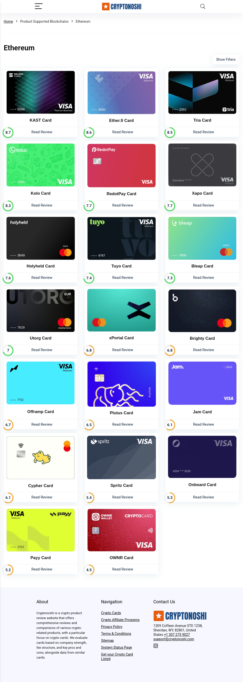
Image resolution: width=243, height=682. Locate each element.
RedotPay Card (121, 193)
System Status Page (116, 647)
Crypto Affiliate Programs (120, 620)
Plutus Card (121, 413)
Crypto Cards (111, 613)
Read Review (41, 132)
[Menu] (39, 6)
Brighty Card (202, 338)
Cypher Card (40, 485)
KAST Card (41, 120)
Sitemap (107, 641)
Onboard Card (202, 484)
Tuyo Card (122, 266)
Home (8, 21)
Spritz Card (122, 485)
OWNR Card (121, 557)
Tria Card (202, 120)
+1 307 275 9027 (177, 635)
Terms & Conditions (116, 634)
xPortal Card (121, 338)
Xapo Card (202, 193)
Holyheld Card (41, 266)
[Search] (203, 6)
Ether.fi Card (121, 120)
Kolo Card (41, 193)
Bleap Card (202, 266)
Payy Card (41, 557)
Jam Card (202, 412)
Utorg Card (41, 338)
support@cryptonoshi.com (173, 639)
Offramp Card (40, 411)
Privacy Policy (111, 627)
